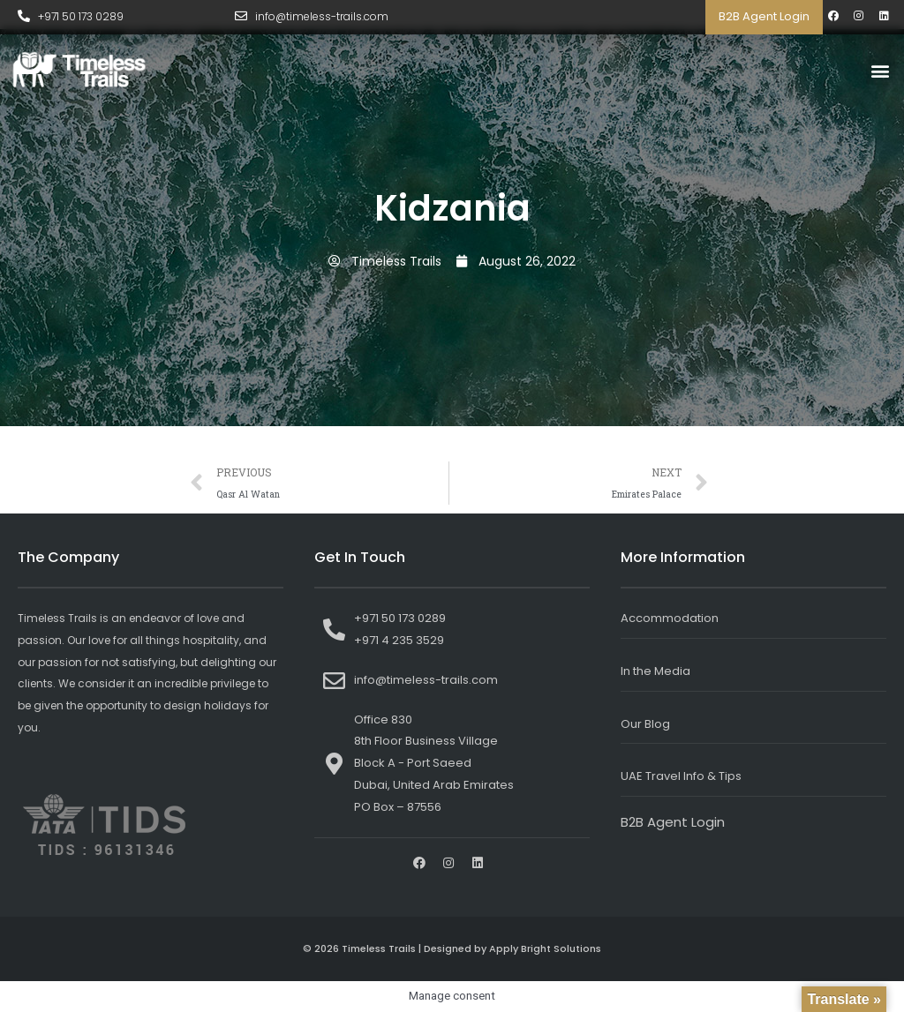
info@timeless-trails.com (321, 16)
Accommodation (670, 618)
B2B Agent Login (764, 16)
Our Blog (645, 724)
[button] (880, 70)
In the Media (655, 671)
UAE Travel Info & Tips (681, 776)
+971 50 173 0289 (81, 16)
